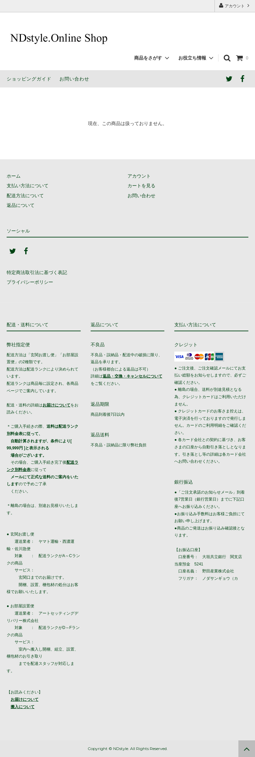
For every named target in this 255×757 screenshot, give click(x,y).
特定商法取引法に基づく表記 (37, 272)
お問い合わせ (74, 78)
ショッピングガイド (29, 78)
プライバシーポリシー (30, 282)
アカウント (234, 5)
